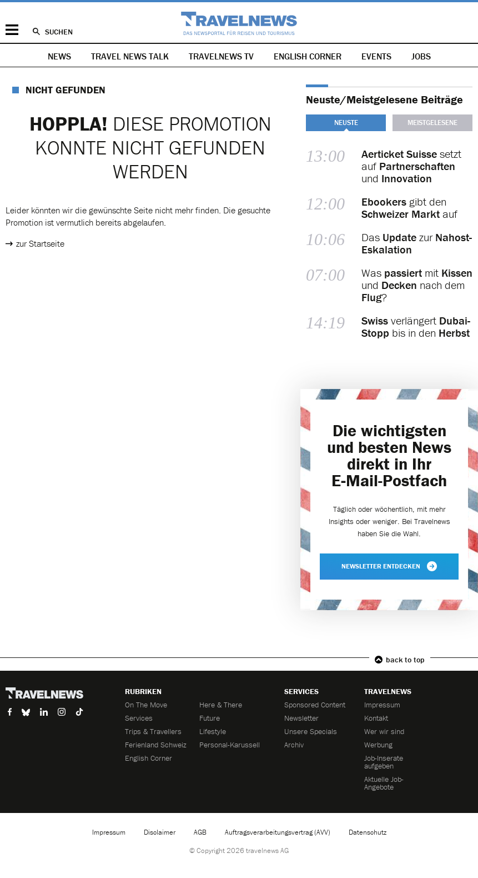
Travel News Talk (130, 56)
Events (376, 56)
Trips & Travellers (153, 731)
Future (209, 718)
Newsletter (301, 718)
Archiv (294, 745)
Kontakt (376, 718)
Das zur (416, 243)
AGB (200, 832)
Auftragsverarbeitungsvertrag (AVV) (277, 832)
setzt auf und (411, 166)
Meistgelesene (432, 122)
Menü (12, 29)
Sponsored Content (314, 705)
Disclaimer (159, 832)
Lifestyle (212, 731)
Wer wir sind (384, 731)
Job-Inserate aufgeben (383, 762)
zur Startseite (40, 243)
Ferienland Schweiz (156, 745)
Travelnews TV (221, 56)
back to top (405, 660)
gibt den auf (409, 208)
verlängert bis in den (415, 327)
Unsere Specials (310, 731)
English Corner (307, 56)
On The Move (146, 705)
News (59, 56)
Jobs (421, 56)
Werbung (378, 745)
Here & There (220, 705)
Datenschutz (367, 832)
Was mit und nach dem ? (416, 285)
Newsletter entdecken (389, 566)
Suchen (59, 32)
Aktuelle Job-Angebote (384, 783)
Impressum (382, 705)
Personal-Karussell (229, 745)
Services (139, 718)
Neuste (346, 122)
